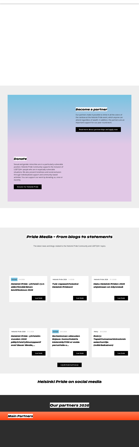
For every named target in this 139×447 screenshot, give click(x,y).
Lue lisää (38, 298)
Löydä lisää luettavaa (69, 365)
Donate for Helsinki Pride (27, 187)
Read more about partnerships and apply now (98, 129)
